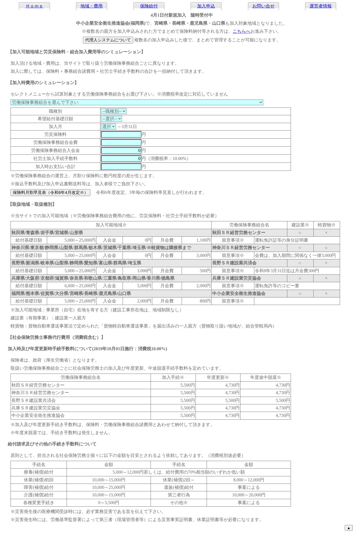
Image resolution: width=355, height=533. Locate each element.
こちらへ (241, 31)
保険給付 (149, 6)
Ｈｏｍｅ (34, 6)
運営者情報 (321, 6)
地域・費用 (91, 6)
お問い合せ (263, 6)
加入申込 (206, 6)
